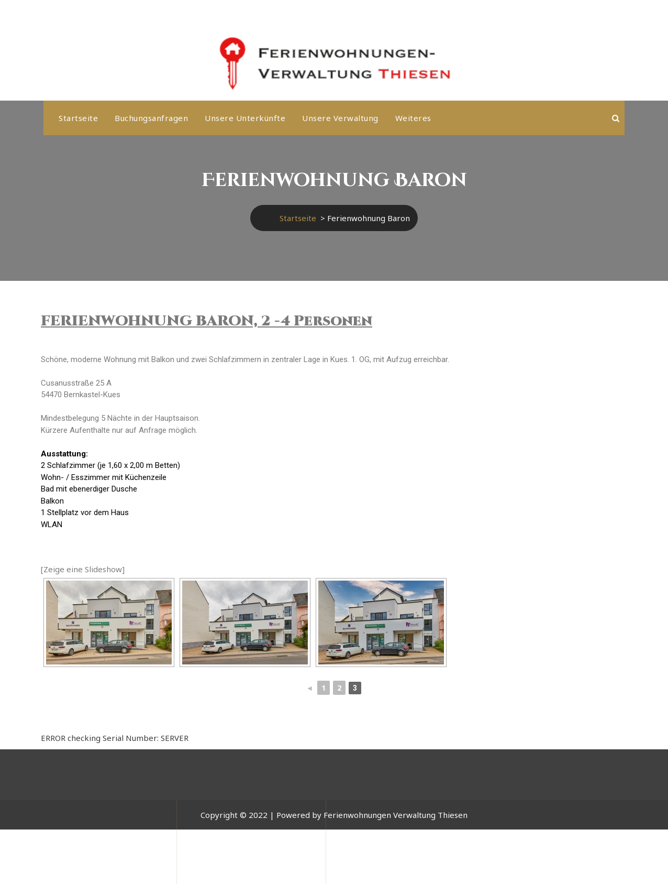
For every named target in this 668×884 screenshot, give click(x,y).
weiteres (413, 118)
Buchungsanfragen (151, 118)
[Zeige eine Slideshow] (83, 569)
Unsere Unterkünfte (245, 118)
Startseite (78, 118)
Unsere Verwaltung (340, 118)
